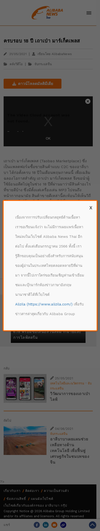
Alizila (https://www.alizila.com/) (44, 304)
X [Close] (90, 208)
